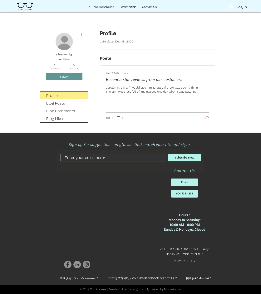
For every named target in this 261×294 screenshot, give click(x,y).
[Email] (184, 182)
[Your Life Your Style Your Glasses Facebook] (67, 264)
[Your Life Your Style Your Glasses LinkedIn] (77, 264)
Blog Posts (55, 103)
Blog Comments (60, 111)
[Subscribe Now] (184, 157)
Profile (52, 95)
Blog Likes (55, 118)
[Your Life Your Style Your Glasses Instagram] (86, 264)
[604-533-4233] (184, 194)
